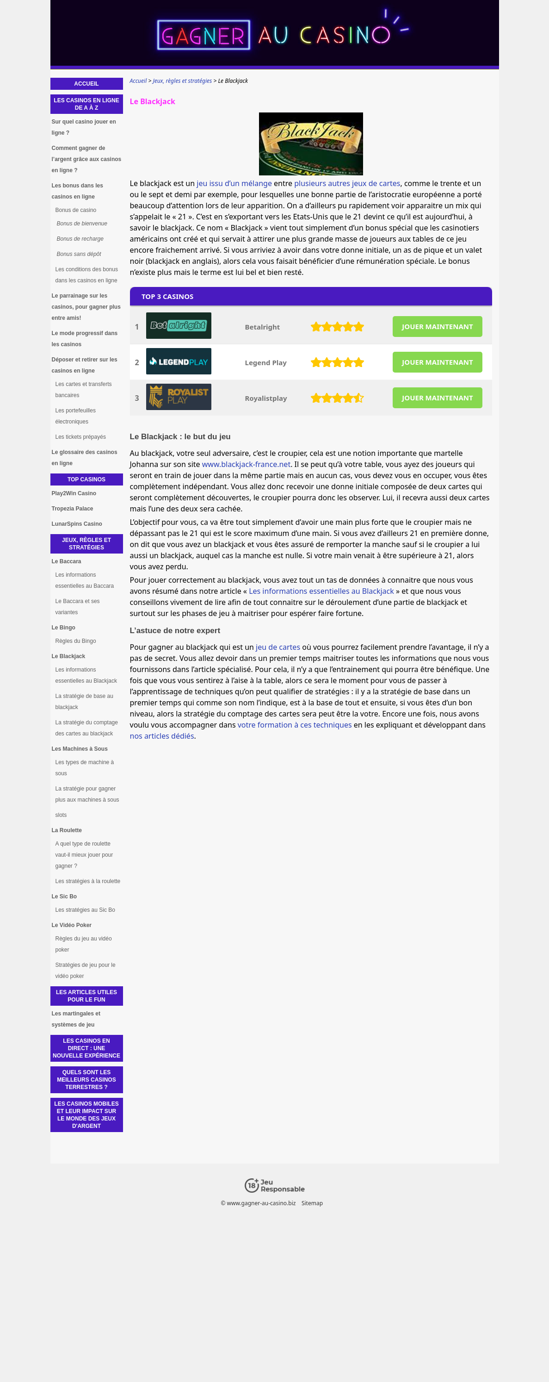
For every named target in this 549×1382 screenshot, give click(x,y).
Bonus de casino (76, 210)
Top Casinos (86, 479)
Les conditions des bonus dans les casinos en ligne (87, 275)
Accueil (86, 84)
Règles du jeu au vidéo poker (84, 944)
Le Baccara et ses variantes (78, 607)
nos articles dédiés (162, 736)
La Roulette (67, 830)
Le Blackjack (69, 656)
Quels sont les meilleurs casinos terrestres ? (86, 1079)
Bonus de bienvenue (82, 223)
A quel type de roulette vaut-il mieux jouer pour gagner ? (84, 854)
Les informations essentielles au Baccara (85, 580)
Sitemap (311, 1203)
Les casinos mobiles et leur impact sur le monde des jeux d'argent (86, 1115)
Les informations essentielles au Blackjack (321, 591)
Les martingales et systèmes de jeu (76, 1019)
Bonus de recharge (80, 239)
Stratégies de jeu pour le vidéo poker (86, 970)
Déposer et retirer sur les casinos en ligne (84, 365)
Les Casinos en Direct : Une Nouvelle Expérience (86, 1048)
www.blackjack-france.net (246, 464)
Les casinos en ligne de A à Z (86, 104)
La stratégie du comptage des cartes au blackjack (87, 728)
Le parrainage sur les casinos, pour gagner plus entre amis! (86, 307)
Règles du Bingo (76, 641)
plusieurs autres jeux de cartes (347, 183)
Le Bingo (63, 627)
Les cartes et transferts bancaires (84, 389)
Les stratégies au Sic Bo (85, 910)
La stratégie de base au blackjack (84, 701)
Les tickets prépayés (81, 437)
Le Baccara (66, 561)
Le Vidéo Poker (72, 925)
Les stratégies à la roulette (88, 881)
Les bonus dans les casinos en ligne (77, 191)
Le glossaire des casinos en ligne (84, 458)
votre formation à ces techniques (295, 725)
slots (61, 815)
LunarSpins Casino (77, 524)
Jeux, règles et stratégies (86, 544)
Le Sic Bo (64, 896)
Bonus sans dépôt (79, 254)
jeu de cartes (278, 647)
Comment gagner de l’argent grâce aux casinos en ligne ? (87, 159)
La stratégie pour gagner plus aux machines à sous (87, 794)
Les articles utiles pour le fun (86, 996)
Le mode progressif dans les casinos (85, 339)
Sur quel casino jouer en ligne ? (84, 127)
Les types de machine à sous (85, 768)
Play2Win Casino (74, 493)
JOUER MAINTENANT (437, 326)
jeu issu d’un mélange (234, 183)
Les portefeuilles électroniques (76, 416)
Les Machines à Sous (80, 749)
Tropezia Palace (72, 508)
